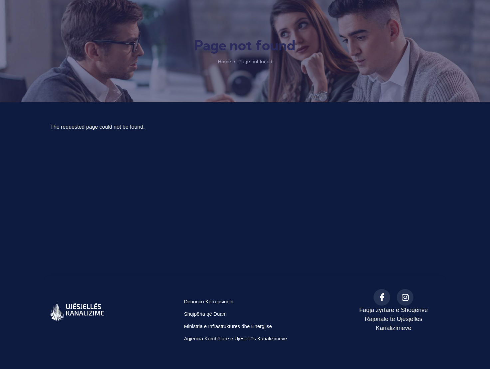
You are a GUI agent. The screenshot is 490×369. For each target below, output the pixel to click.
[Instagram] (405, 297)
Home (224, 61)
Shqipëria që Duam (205, 314)
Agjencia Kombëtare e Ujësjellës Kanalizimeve (235, 338)
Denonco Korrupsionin (208, 301)
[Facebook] (381, 297)
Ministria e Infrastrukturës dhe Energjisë (228, 326)
